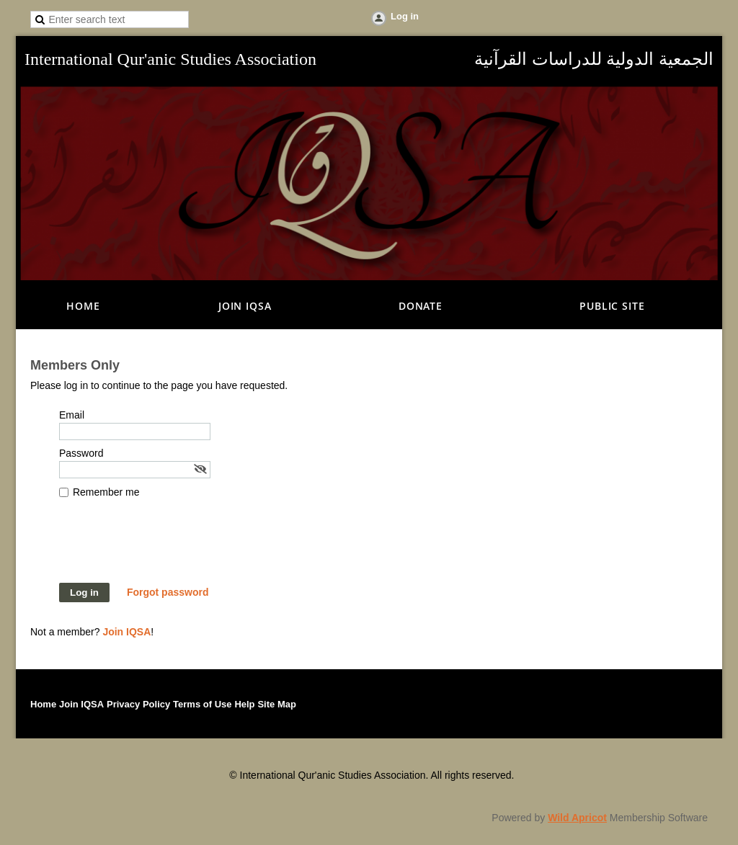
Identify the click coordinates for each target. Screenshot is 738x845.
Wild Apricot (577, 817)
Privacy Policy (138, 704)
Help (244, 704)
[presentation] (168, 547)
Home (43, 704)
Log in (405, 16)
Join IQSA (126, 632)
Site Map (276, 704)
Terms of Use (202, 704)
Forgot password (168, 592)
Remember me (106, 492)
